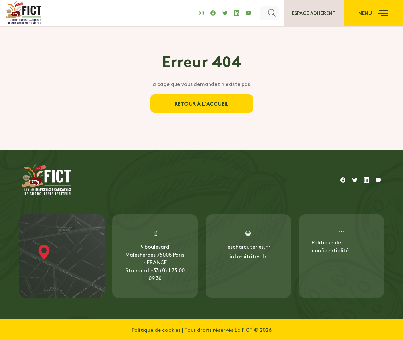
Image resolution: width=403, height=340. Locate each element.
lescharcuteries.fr (248, 246)
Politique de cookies (156, 329)
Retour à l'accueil (202, 103)
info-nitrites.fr (248, 255)
